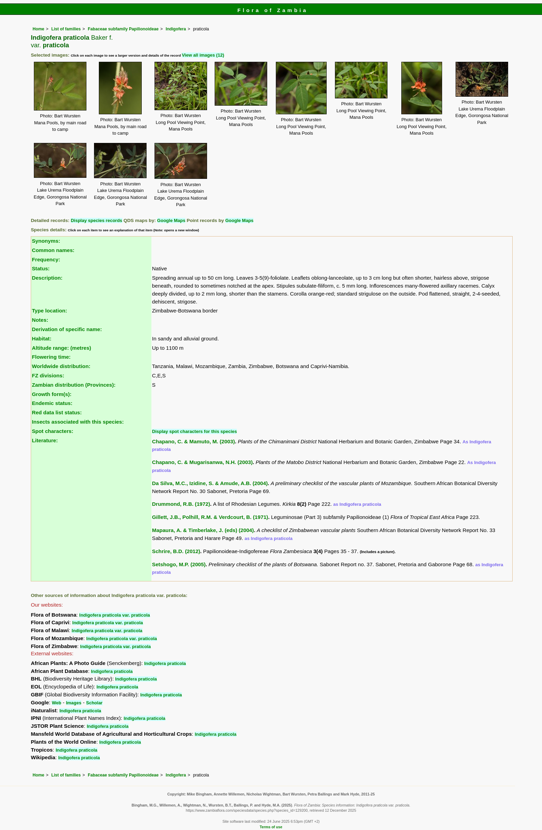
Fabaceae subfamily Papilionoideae (123, 29)
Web (56, 702)
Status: (40, 268)
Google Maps (171, 220)
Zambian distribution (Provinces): (73, 385)
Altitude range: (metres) (61, 348)
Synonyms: (46, 241)
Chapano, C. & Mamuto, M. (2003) (193, 441)
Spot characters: (52, 431)
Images (74, 702)
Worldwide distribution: (61, 366)
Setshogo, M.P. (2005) (179, 564)
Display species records (96, 220)
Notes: (40, 320)
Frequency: (46, 259)
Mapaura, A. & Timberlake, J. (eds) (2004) (203, 530)
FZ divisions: (48, 375)
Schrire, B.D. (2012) (176, 551)
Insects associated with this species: (78, 422)
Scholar (94, 702)
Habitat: (42, 338)
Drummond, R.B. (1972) (181, 504)
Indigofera (176, 29)
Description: (47, 278)
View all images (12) (203, 55)
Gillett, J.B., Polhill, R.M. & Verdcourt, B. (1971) (210, 517)
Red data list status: (57, 412)
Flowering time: (51, 357)
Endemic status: (52, 403)
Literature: (45, 440)
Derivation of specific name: (67, 329)
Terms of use (271, 827)
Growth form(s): (52, 394)
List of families (66, 29)
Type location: (49, 310)
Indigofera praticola (165, 663)
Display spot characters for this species (194, 431)
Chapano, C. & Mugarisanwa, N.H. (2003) (202, 462)
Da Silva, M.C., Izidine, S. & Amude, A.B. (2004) (210, 483)
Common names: (53, 250)
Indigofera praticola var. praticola (114, 615)
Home (38, 29)
